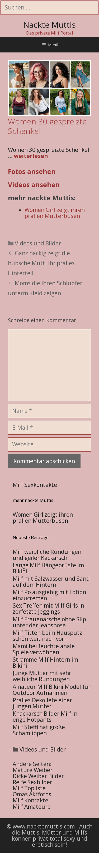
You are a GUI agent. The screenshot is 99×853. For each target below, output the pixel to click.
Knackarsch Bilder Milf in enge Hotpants (45, 716)
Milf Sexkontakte (35, 484)
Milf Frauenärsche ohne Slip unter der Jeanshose (49, 622)
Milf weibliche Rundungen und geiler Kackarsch (47, 554)
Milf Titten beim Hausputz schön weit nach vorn (47, 635)
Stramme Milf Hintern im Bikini (45, 662)
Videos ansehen (34, 184)
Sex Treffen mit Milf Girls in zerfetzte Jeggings (48, 608)
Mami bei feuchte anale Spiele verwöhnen (44, 649)
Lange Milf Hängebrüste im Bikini (48, 568)
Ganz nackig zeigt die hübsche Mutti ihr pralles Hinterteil (41, 263)
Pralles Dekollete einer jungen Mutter (42, 703)
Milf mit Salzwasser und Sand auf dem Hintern (51, 581)
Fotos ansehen (32, 171)
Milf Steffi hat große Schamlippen (39, 730)
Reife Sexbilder (32, 782)
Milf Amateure (32, 806)
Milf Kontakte (30, 800)
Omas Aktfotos (32, 794)
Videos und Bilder (38, 243)
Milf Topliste (29, 788)
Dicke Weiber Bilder (38, 776)
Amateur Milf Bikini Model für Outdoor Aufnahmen (52, 689)
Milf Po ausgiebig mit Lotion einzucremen (49, 595)
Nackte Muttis (49, 24)
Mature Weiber (33, 770)
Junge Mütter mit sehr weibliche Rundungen (42, 676)
